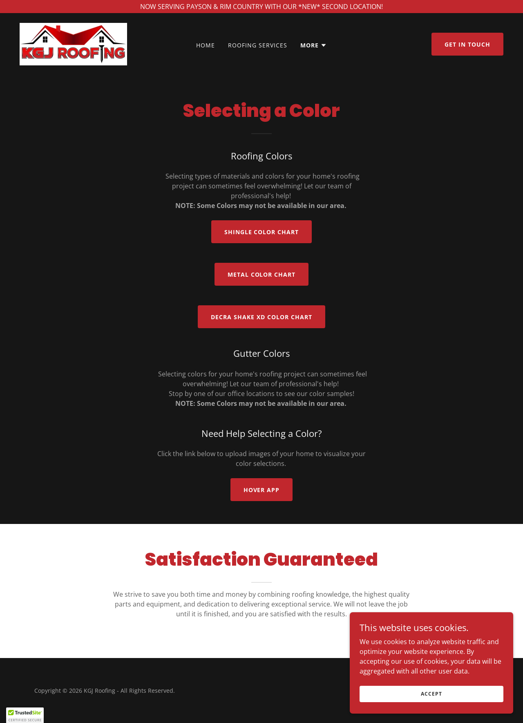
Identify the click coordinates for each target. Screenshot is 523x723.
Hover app (262, 490)
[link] (73, 43)
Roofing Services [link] (257, 45)
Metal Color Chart (262, 274)
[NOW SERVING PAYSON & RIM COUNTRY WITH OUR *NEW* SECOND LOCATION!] (261, 6)
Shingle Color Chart (261, 232)
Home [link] (205, 45)
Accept (431, 693)
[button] (313, 45)
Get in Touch (467, 44)
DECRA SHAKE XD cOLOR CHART (261, 317)
